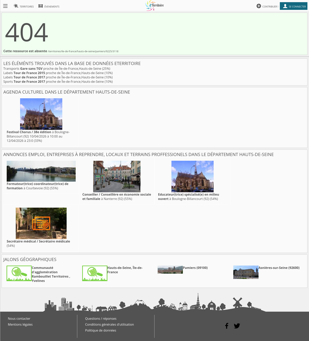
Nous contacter (19, 318)
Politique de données (100, 330)
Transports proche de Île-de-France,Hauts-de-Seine (52, 68)
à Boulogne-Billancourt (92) (188, 196)
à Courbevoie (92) (37, 186)
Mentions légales (20, 324)
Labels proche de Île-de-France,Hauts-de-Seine (54, 73)
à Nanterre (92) (116, 196)
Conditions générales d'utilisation (109, 324)
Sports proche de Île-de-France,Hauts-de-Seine (54, 81)
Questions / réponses (100, 318)
